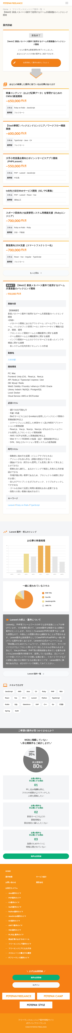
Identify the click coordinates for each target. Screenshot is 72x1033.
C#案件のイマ (13, 902)
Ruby (44, 691)
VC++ (24, 698)
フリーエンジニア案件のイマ (19, 944)
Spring (7, 711)
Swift (17, 711)
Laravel (11, 505)
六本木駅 (12, 360)
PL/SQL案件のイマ (16, 935)
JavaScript (9, 691)
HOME (8, 871)
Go (53, 704)
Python (44, 698)
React (7, 698)
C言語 (61, 704)
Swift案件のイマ (14, 907)
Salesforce (26, 704)
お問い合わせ (10, 882)
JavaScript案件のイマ (17, 916)
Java (28, 691)
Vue (15, 698)
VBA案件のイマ (14, 930)
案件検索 (8, 877)
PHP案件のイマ (14, 898)
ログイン (36, 985)
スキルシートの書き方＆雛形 (19, 953)
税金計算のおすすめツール (18, 939)
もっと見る (36, 273)
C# (36, 691)
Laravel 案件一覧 (36, 673)
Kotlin (7, 704)
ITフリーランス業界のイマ (18, 958)
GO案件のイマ (14, 921)
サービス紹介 (41, 877)
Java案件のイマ (14, 893)
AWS (19, 691)
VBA (61, 691)
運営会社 (39, 882)
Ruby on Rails (22, 505)
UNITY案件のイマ (15, 925)
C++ (45, 704)
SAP (37, 704)
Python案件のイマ (15, 912)
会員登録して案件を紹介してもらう (36, 62)
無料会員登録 (36, 856)
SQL (16, 704)
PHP (52, 691)
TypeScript (35, 505)
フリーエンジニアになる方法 (19, 948)
